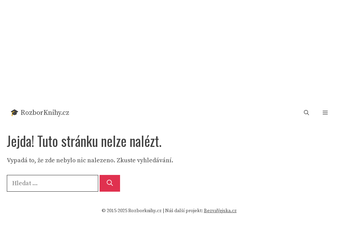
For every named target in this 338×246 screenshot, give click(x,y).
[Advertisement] (169, 51)
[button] (306, 113)
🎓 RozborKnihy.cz (39, 113)
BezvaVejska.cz (220, 211)
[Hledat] (110, 183)
